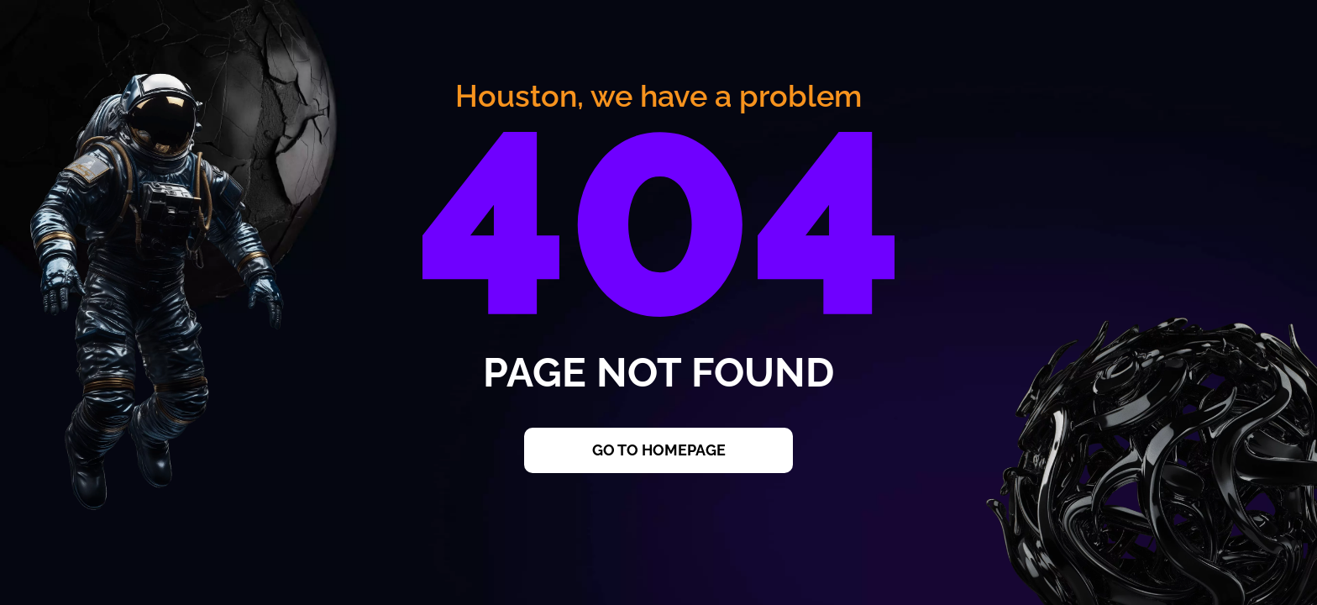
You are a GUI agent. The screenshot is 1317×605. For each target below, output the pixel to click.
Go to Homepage (659, 450)
